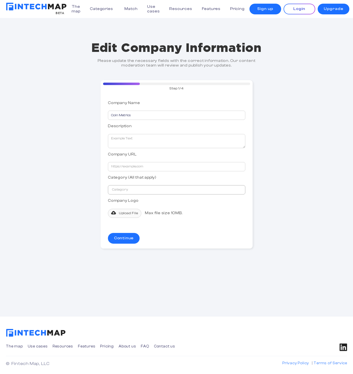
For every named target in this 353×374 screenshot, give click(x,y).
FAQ (145, 346)
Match (130, 9)
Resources (180, 9)
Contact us (164, 346)
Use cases (153, 8)
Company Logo (123, 201)
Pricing (237, 9)
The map (76, 8)
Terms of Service (330, 363)
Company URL (122, 154)
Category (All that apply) (132, 178)
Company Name (124, 103)
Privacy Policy (295, 363)
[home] (36, 6)
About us (127, 346)
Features (211, 9)
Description (120, 126)
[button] (102, 9)
